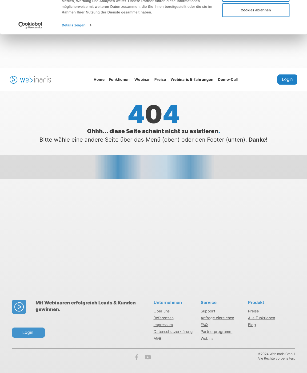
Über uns (162, 312)
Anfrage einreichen (217, 319)
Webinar (142, 80)
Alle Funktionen (261, 319)
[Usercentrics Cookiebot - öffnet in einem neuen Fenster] (30, 58)
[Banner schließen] (299, 7)
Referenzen (164, 319)
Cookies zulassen (256, 12)
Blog (252, 326)
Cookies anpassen (256, 28)
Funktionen (119, 80)
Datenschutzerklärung (173, 332)
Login (287, 79)
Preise (160, 80)
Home (99, 80)
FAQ (204, 326)
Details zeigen (73, 58)
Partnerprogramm (216, 332)
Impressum (163, 326)
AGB (157, 339)
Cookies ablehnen (256, 43)
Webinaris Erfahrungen (192, 80)
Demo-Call (228, 80)
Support (208, 312)
